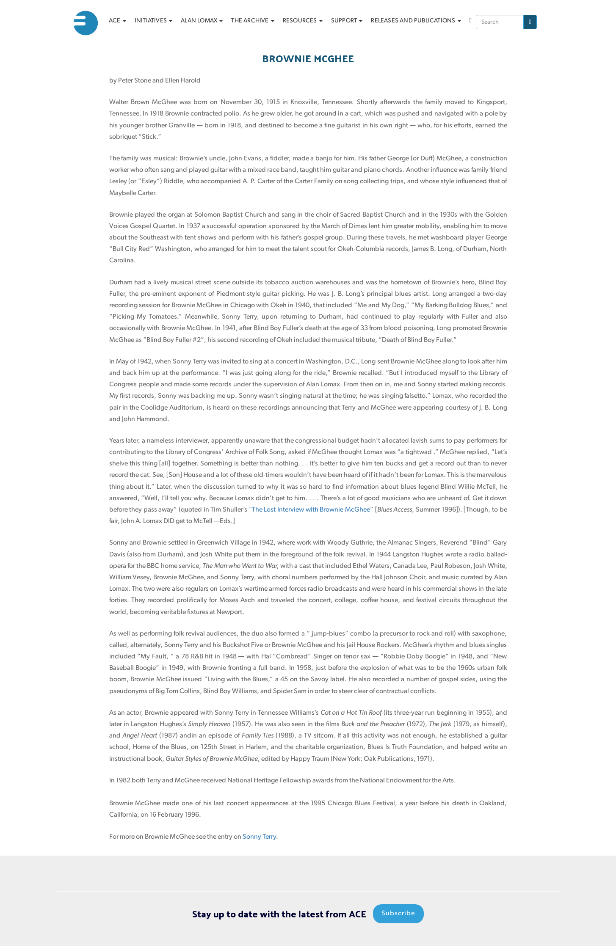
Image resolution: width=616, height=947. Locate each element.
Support (347, 21)
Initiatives (153, 21)
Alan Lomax (202, 21)
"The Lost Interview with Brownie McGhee (309, 510)
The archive (252, 21)
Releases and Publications (416, 21)
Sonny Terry (259, 837)
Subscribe (398, 914)
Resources (303, 21)
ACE (117, 21)
